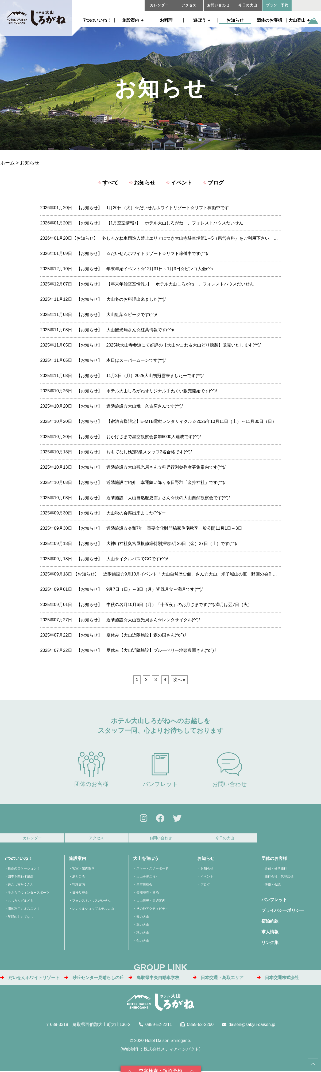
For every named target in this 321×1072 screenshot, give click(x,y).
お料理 (166, 20)
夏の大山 (142, 925)
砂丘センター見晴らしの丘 (94, 978)
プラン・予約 (277, 5)
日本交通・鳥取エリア (218, 978)
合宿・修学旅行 (276, 869)
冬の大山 (142, 941)
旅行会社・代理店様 (279, 877)
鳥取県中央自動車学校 (154, 978)
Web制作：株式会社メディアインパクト (160, 1050)
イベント (181, 183)
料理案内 (78, 885)
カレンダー (159, 5)
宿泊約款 (270, 922)
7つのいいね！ (97, 20)
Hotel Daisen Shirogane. (168, 1041)
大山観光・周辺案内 (150, 901)
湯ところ (78, 877)
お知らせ (234, 20)
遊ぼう (199, 20)
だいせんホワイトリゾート (30, 978)
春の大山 (142, 917)
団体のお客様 (269, 20)
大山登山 (296, 20)
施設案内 (130, 20)
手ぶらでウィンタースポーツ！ (30, 893)
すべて (110, 183)
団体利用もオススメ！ (24, 909)
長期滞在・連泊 (147, 893)
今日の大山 (247, 5)
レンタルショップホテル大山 (93, 909)
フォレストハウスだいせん (91, 901)
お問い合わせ (218, 5)
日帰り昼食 (80, 893)
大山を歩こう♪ (146, 877)
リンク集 (270, 943)
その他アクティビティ (152, 909)
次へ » (179, 679)
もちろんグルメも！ (22, 901)
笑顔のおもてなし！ (22, 917)
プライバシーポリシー (282, 911)
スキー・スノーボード (152, 869)
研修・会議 (273, 885)
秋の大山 (142, 933)
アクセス (188, 5)
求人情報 (270, 932)
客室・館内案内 (83, 869)
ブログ (216, 183)
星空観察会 (144, 885)
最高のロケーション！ (24, 869)
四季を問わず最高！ (22, 877)
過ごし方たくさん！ (22, 885)
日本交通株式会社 (278, 978)
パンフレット (160, 769)
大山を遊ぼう (146, 859)
